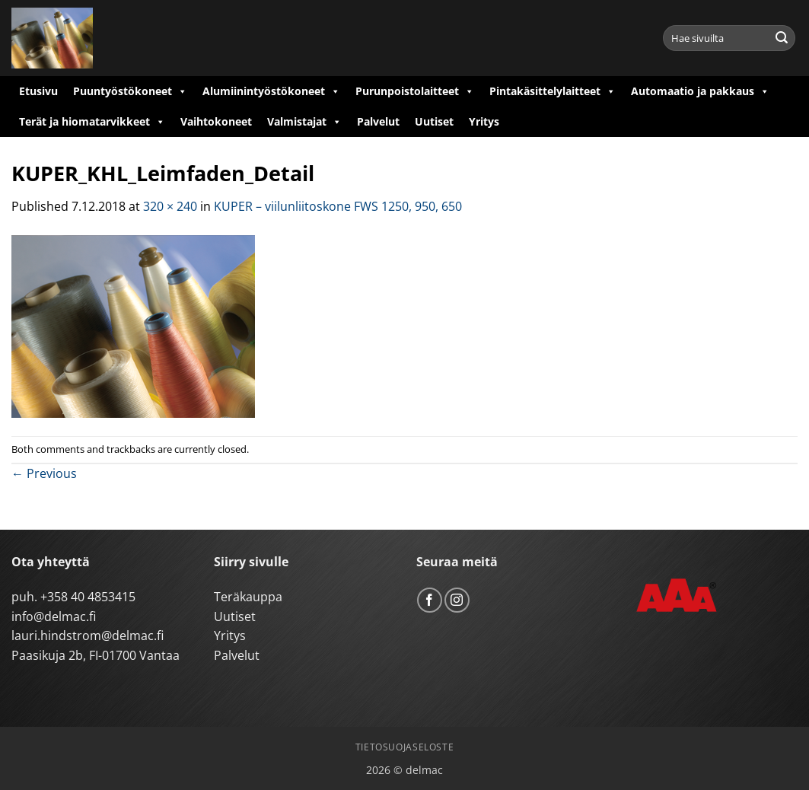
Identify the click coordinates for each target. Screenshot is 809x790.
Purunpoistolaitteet (414, 91)
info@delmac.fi (53, 616)
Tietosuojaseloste (404, 747)
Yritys (484, 121)
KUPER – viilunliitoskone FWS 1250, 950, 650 (338, 206)
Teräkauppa (248, 596)
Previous (44, 473)
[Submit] (782, 38)
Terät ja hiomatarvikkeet (92, 122)
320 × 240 (170, 206)
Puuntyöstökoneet (130, 91)
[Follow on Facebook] (429, 600)
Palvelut (378, 121)
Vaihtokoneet (216, 121)
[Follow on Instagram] (457, 600)
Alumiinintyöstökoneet (271, 91)
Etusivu (38, 91)
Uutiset (434, 121)
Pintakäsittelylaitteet (552, 91)
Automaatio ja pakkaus (700, 91)
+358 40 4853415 (87, 596)
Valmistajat (304, 122)
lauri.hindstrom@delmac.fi (87, 635)
